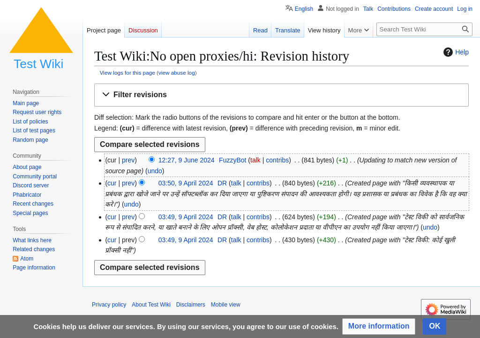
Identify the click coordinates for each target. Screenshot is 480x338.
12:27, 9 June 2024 (186, 160)
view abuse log (176, 72)
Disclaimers (190, 304)
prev (128, 160)
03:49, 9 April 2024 (185, 217)
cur (111, 183)
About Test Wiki (151, 304)
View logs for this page (127, 72)
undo (155, 171)
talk (255, 160)
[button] (281, 95)
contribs (277, 160)
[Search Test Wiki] (424, 29)
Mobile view (225, 304)
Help (455, 52)
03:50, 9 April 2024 (185, 183)
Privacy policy (109, 304)
